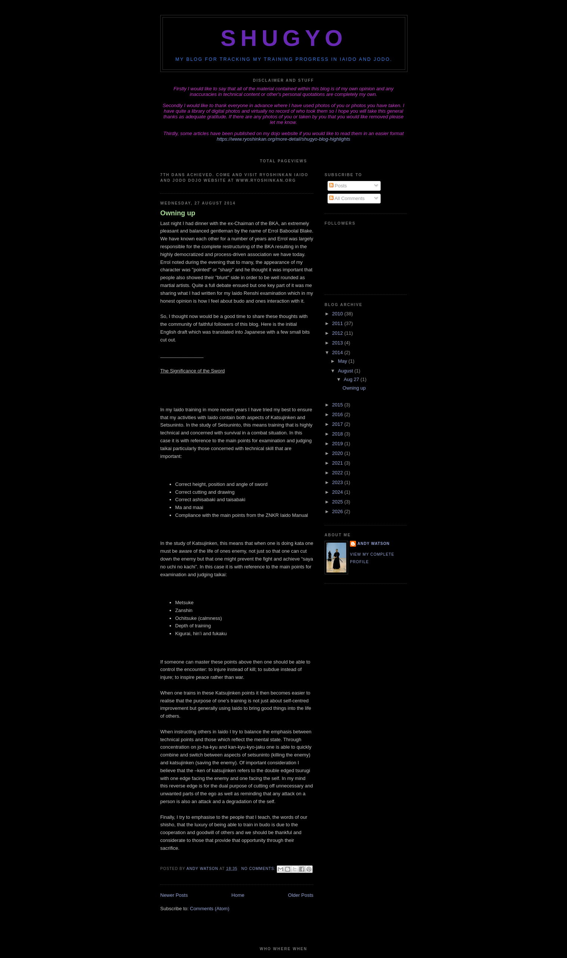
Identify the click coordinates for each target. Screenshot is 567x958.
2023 (338, 482)
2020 (338, 453)
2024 (338, 492)
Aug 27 (352, 379)
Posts (338, 185)
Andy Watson (373, 544)
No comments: (259, 869)
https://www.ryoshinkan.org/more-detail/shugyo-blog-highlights (283, 139)
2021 (338, 463)
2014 (338, 352)
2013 (338, 343)
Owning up (177, 213)
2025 (338, 502)
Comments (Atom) (209, 908)
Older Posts (300, 895)
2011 (338, 323)
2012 (338, 333)
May (343, 361)
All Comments (347, 198)
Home (238, 895)
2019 (338, 443)
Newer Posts (174, 895)
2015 (338, 405)
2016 (338, 414)
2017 (338, 424)
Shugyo (284, 38)
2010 (338, 313)
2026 (338, 511)
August (346, 371)
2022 (338, 472)
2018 (338, 434)
